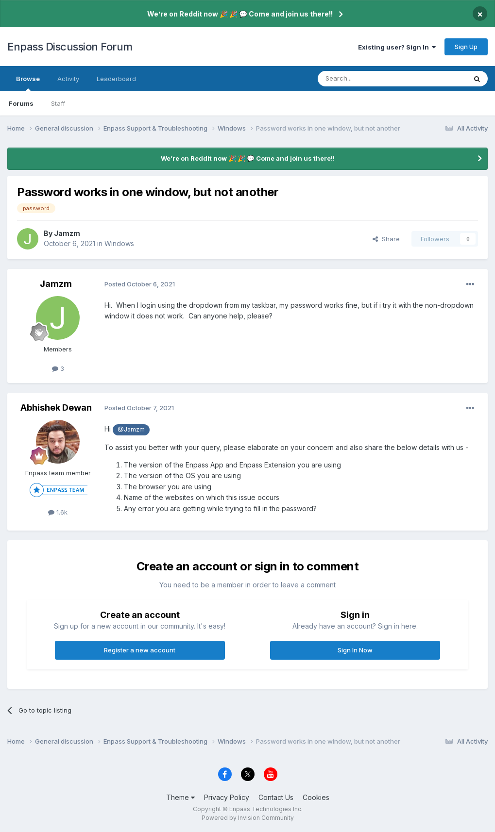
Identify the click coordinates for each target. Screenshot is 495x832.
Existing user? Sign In (397, 47)
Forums (21, 103)
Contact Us (275, 797)
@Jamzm (131, 429)
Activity (68, 79)
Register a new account (139, 650)
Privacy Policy (226, 797)
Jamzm (67, 233)
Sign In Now (355, 650)
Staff (58, 103)
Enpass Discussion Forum (70, 46)
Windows (119, 243)
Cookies (316, 797)
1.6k (58, 512)
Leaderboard (116, 79)
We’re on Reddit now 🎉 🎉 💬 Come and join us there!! (240, 14)
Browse (28, 83)
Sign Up (466, 46)
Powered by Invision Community (248, 817)
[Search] (367, 78)
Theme (180, 797)
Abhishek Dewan (56, 407)
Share (386, 239)
